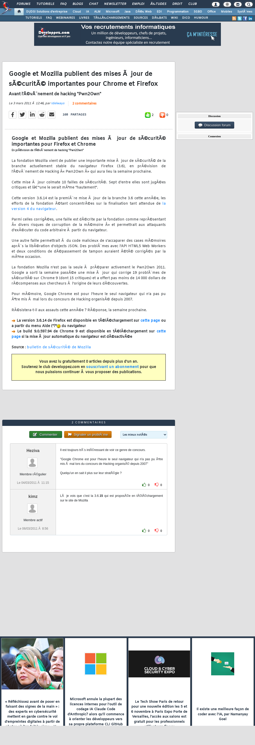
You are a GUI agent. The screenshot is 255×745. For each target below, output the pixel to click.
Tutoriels (45, 4)
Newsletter (115, 4)
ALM (97, 12)
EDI (159, 12)
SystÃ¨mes (244, 12)
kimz (33, 496)
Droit (177, 4)
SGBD (198, 12)
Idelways (57, 103)
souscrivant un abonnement (112, 367)
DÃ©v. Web (143, 12)
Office (211, 12)
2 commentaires (84, 104)
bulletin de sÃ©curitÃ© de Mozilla (59, 347)
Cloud (77, 12)
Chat (94, 4)
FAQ (63, 4)
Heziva (33, 450)
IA (87, 12)
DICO (186, 18)
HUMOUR (201, 18)
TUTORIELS (33, 18)
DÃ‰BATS (159, 18)
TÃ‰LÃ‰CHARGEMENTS (111, 18)
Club (192, 4)
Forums (23, 4)
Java (127, 12)
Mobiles (226, 12)
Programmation (178, 12)
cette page (150, 320)
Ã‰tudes (158, 4)
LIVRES (84, 18)
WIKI (174, 18)
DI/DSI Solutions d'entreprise (46, 12)
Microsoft (112, 12)
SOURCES (141, 18)
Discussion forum (214, 125)
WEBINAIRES (65, 18)
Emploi (138, 4)
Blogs (77, 4)
